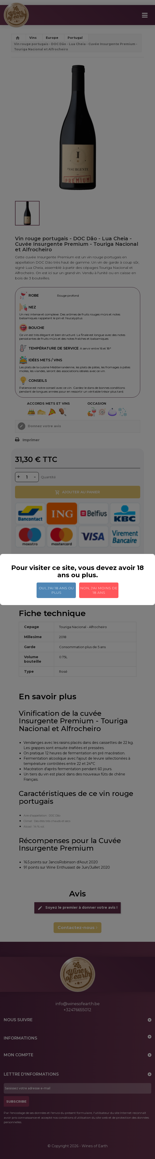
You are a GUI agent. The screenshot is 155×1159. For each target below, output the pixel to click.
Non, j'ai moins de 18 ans (98, 590)
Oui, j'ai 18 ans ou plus (56, 590)
